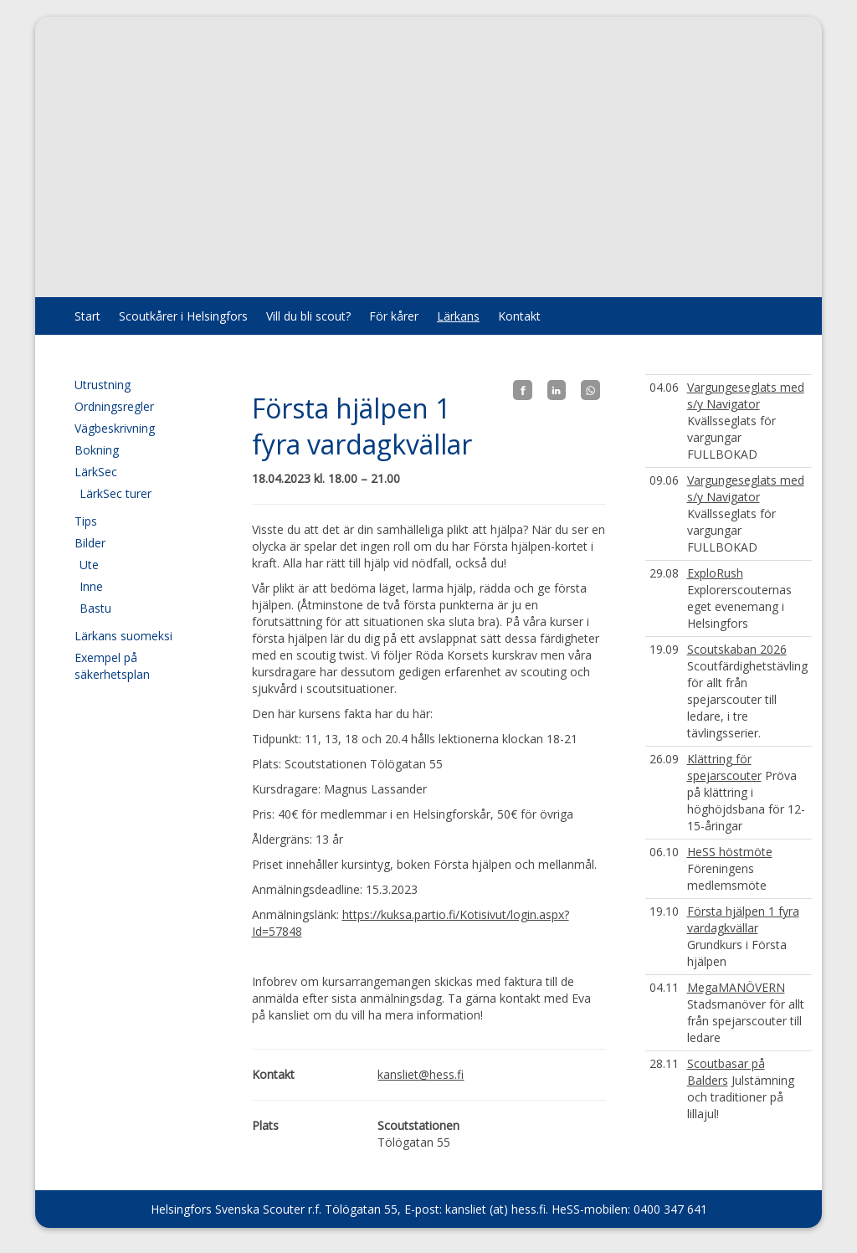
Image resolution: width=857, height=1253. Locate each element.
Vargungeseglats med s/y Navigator (745, 395)
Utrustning (102, 385)
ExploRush (715, 573)
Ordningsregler (114, 406)
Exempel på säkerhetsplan (112, 666)
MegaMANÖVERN (736, 987)
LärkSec (95, 472)
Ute (89, 565)
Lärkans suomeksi (123, 636)
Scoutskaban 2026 (737, 649)
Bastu (95, 608)
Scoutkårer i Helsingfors (183, 316)
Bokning (96, 450)
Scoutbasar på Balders (726, 1071)
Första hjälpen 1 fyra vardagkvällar (743, 919)
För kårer (393, 316)
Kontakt (519, 316)
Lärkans (458, 316)
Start (87, 316)
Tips (85, 521)
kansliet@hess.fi (420, 1074)
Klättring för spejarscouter (724, 767)
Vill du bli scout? (308, 316)
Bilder (89, 543)
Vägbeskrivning (114, 428)
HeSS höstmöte (729, 852)
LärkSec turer (115, 493)
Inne (91, 586)
